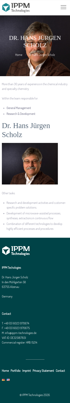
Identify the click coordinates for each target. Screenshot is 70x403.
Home (18, 55)
